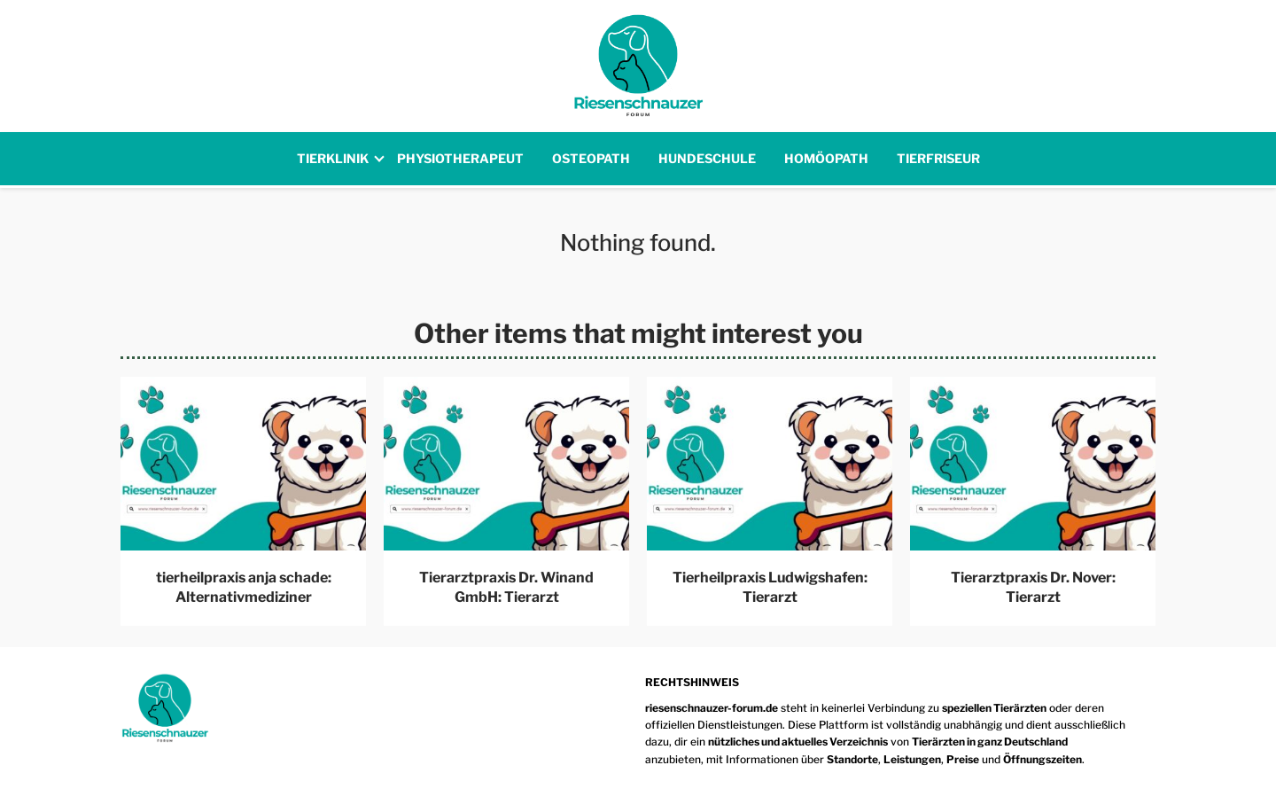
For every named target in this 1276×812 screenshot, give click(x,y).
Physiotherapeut (460, 158)
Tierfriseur (938, 158)
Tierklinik (333, 158)
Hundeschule (707, 158)
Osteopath (591, 158)
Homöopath (826, 158)
